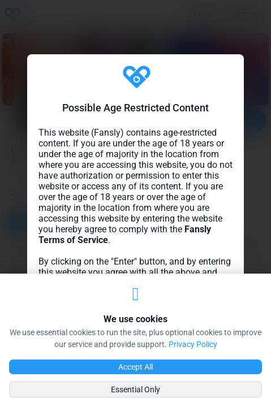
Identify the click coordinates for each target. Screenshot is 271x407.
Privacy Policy (193, 344)
